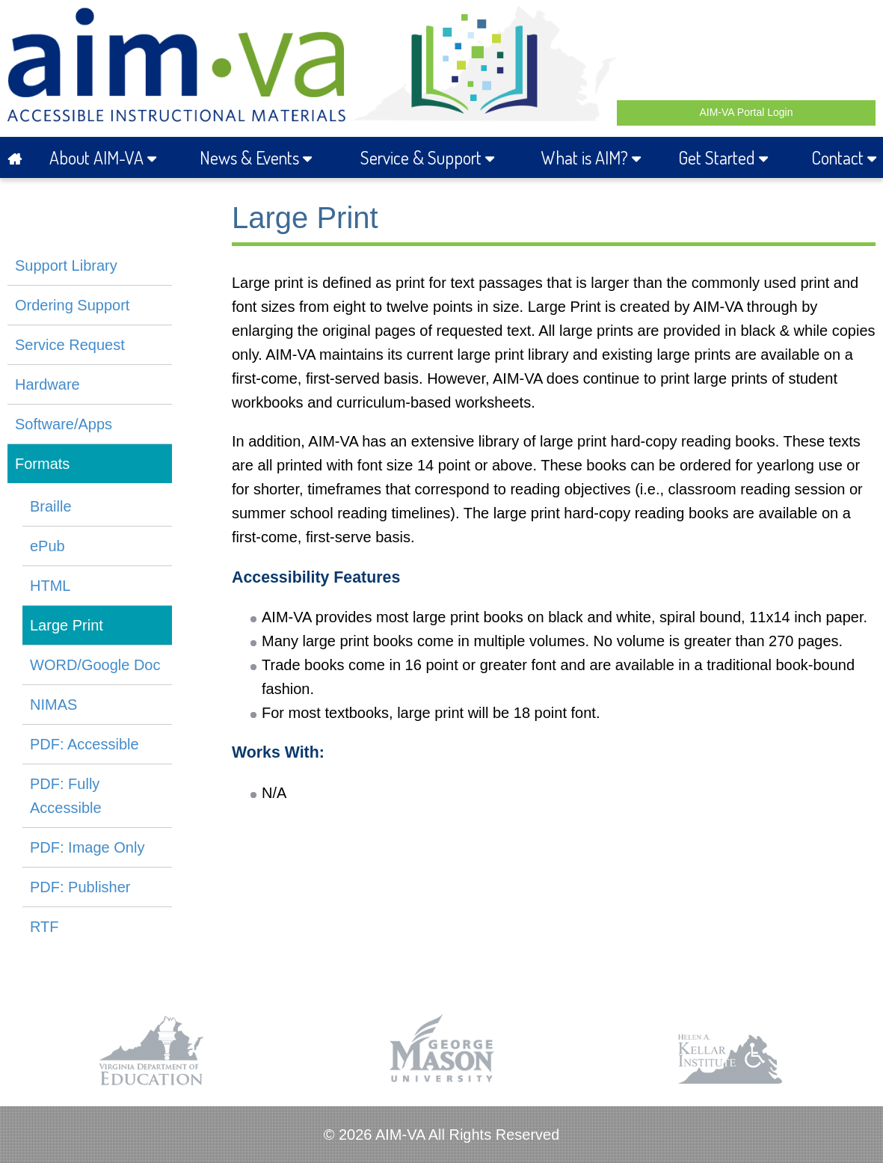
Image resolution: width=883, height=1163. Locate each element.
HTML (50, 585)
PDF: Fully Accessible (66, 796)
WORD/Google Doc (95, 665)
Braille (51, 506)
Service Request (70, 345)
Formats (42, 463)
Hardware (47, 384)
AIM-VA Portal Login (746, 112)
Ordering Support (72, 305)
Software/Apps (63, 424)
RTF (44, 926)
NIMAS (53, 704)
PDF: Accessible (84, 744)
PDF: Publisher (80, 887)
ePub (47, 546)
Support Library (66, 265)
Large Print (66, 625)
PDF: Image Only (87, 847)
